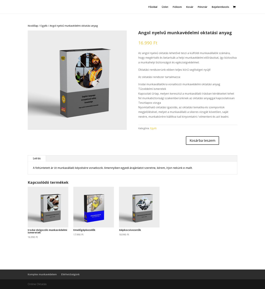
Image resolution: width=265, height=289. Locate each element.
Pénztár (202, 7)
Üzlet (165, 7)
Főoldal (152, 7)
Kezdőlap (33, 25)
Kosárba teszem (202, 140)
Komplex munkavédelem (42, 274)
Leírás (37, 158)
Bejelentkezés (220, 7)
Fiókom (177, 7)
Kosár (189, 7)
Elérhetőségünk (70, 274)
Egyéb (43, 25)
